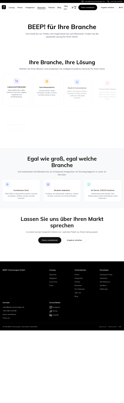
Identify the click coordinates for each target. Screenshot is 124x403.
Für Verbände (80, 289)
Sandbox (103, 285)
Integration (30, 7)
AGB (119, 326)
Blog (59, 7)
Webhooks (104, 289)
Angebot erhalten (107, 7)
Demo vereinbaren (87, 7)
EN (121, 7)
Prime (51, 285)
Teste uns (6, 318)
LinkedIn (54, 315)
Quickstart (103, 278)
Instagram (54, 307)
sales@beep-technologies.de (13, 307)
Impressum (102, 326)
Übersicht (52, 275)
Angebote (53, 278)
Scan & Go (53, 282)
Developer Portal (106, 275)
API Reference (105, 282)
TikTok (53, 311)
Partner (51, 7)
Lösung (12, 7)
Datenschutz (112, 326)
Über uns (78, 293)
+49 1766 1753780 (9, 311)
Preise (20, 7)
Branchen (41, 7)
